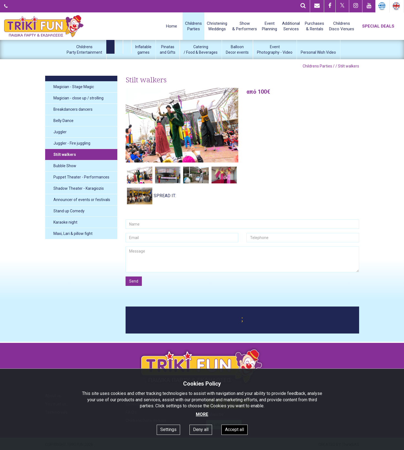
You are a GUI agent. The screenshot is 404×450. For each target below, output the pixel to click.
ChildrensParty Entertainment (84, 50)
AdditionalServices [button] (291, 26)
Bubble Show (64, 166)
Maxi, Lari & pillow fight (73, 233)
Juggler (60, 132)
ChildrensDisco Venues (341, 26)
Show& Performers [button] (244, 26)
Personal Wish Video (318, 52)
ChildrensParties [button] (193, 26)
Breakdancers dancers (73, 109)
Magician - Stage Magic (73, 87)
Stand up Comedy (69, 211)
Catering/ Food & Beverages (201, 50)
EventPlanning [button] (269, 26)
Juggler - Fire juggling (71, 143)
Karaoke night (65, 222)
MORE (202, 414)
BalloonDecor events (237, 50)
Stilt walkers (64, 154)
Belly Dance (63, 120)
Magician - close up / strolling (78, 98)
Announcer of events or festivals (81, 199)
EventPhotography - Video (274, 50)
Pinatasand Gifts (167, 50)
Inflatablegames (143, 50)
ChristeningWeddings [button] (217, 26)
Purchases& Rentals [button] (314, 26)
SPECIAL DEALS (378, 26)
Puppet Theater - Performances (81, 177)
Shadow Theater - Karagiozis (78, 188)
